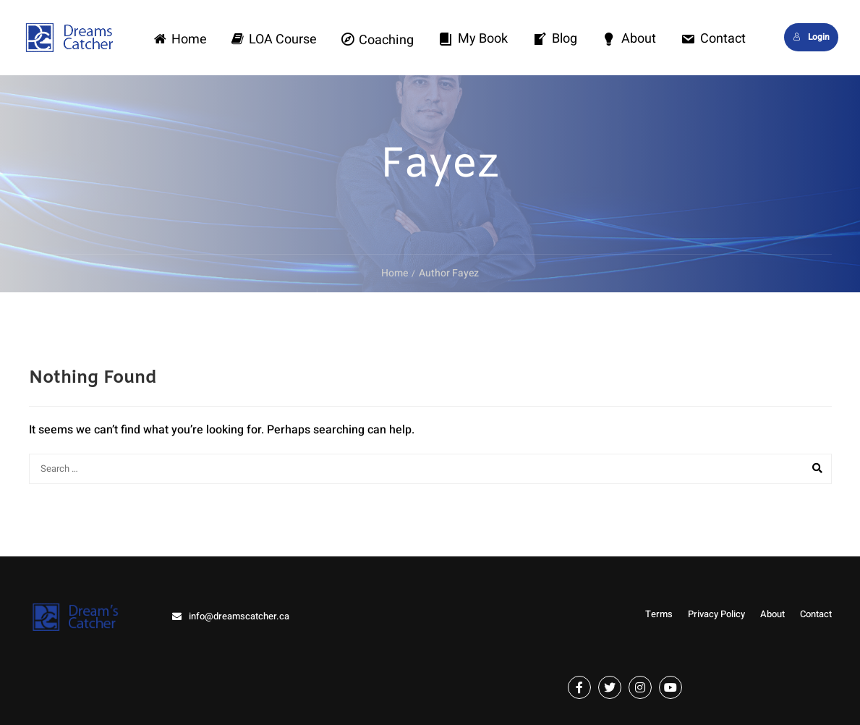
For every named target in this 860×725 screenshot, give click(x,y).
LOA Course (274, 39)
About (629, 38)
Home (180, 39)
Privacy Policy (716, 614)
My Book (473, 38)
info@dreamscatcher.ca (239, 616)
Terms (659, 614)
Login (811, 36)
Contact (713, 38)
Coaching (377, 40)
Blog (554, 38)
